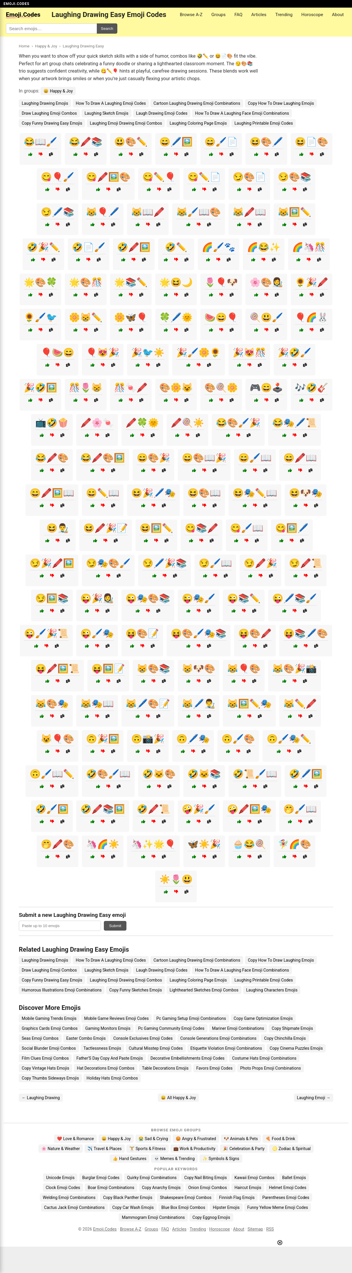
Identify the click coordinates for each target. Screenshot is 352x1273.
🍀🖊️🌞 (176, 317)
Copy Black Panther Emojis (127, 1197)
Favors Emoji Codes (214, 1068)
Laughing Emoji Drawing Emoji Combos (126, 123)
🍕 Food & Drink (280, 1138)
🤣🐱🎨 (159, 774)
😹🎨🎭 (52, 704)
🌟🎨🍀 (40, 282)
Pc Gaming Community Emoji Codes (171, 1028)
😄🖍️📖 (300, 458)
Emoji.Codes (105, 1229)
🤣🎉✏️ (43, 247)
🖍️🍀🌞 (142, 423)
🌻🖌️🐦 (40, 317)
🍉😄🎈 (221, 317)
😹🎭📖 (97, 704)
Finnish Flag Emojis (237, 1197)
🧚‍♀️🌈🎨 (294, 844)
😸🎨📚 (153, 668)
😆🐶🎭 (305, 493)
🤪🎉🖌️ (198, 809)
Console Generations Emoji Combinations (218, 1038)
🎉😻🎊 (249, 352)
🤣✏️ (176, 247)
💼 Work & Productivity (194, 1148)
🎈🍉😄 (57, 352)
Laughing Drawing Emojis (45, 103)
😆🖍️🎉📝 (105, 528)
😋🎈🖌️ (57, 177)
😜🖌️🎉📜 (46, 633)
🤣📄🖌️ (88, 247)
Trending (283, 14)
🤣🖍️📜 (153, 809)
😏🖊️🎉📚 (164, 563)
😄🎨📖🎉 (204, 458)
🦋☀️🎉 (204, 844)
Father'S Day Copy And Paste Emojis (109, 1058)
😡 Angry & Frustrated (196, 1138)
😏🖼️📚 (52, 598)
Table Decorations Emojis (165, 1068)
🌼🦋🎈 (131, 317)
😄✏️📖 (102, 493)
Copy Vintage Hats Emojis (45, 1068)
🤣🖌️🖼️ (52, 809)
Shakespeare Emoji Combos (185, 1197)
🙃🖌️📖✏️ (52, 774)
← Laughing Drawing (41, 1097)
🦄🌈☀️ (102, 844)
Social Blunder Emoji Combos (49, 1048)
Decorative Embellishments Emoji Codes (187, 1058)
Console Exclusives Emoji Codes (142, 1038)
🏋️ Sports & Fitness (147, 1148)
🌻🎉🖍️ (311, 282)
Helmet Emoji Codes (287, 1187)
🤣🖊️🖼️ (305, 774)
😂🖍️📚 (85, 142)
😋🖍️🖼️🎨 (108, 177)
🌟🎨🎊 (85, 282)
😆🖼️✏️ (156, 528)
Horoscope (312, 14)
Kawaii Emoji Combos (254, 1177)
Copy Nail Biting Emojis (205, 1177)
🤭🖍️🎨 (57, 844)
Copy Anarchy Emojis (161, 1187)
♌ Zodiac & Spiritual (291, 1148)
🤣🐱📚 (204, 774)
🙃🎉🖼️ (102, 739)
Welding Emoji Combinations (69, 1197)
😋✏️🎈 (159, 177)
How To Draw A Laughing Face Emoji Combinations (242, 113)
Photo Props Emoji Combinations (270, 1068)
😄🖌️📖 (255, 458)
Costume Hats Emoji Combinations (264, 1058)
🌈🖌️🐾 (218, 247)
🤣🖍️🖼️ (133, 247)
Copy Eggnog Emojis (211, 1217)
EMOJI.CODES (16, 4)
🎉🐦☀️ (148, 352)
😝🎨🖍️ (255, 633)
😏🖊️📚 (57, 212)
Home (24, 46)
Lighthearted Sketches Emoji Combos (204, 990)
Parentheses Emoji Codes (285, 1197)
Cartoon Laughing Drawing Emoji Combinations (196, 103)
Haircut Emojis (247, 1187)
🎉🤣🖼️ (40, 387)
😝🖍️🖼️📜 (57, 668)
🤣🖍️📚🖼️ (102, 809)
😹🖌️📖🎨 (198, 212)
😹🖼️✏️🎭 (249, 704)
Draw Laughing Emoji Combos (49, 113)
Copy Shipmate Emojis (292, 1028)
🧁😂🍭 (249, 844)
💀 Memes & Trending (174, 1158)
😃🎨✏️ (131, 142)
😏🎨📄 (249, 177)
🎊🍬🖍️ (131, 387)
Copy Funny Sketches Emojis (135, 990)
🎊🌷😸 (85, 387)
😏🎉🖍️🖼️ (52, 563)
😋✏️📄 (204, 177)
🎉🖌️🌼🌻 (198, 352)
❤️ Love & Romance (75, 1138)
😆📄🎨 (311, 142)
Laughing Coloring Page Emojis (198, 123)
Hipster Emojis (226, 1207)
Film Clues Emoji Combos (45, 1058)
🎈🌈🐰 (311, 317)
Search (107, 28)
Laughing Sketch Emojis (106, 113)
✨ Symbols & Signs (220, 1158)
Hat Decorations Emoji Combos (105, 1068)
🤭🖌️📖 (300, 809)
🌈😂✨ (263, 247)
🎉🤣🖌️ (294, 352)
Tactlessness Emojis (102, 1048)
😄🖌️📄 (221, 142)
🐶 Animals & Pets (241, 1138)
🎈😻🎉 (102, 352)
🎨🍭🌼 (221, 387)
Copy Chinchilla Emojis (285, 1038)
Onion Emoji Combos (207, 1187)
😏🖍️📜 (305, 563)
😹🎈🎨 (243, 668)
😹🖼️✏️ (294, 212)
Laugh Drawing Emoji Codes (161, 113)
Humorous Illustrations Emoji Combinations (61, 990)
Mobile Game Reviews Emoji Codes (116, 1018)
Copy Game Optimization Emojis (263, 1018)
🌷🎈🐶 (221, 282)
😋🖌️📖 (246, 528)
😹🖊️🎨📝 (148, 704)
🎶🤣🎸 (311, 387)
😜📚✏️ (243, 598)
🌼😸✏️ (85, 317)
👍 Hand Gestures (129, 1158)
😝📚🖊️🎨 (305, 633)
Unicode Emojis (60, 1177)
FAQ (238, 14)
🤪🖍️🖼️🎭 (249, 809)
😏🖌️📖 (215, 563)
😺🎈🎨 (57, 739)
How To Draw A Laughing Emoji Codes (111, 103)
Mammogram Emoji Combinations (153, 1217)
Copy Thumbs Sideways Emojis (50, 1078)
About (338, 14)
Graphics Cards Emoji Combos (50, 1028)
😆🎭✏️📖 (255, 493)
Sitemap (255, 1229)
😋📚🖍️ (201, 528)
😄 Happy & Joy (58, 91)
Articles (259, 14)
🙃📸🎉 (148, 739)
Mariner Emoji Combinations (238, 1028)
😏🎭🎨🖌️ (108, 563)
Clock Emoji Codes (63, 1187)
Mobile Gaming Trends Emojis (49, 1018)
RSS (270, 1229)
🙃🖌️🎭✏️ (289, 739)
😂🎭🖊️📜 (294, 423)
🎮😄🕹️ (266, 387)
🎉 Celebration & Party (244, 1148)
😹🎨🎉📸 (294, 668)
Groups (218, 14)
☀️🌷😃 (176, 879)
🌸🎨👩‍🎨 (266, 282)
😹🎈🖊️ (102, 212)
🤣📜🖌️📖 (255, 774)
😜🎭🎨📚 (148, 598)
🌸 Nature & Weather (60, 1148)
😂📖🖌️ (40, 142)
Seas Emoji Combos (40, 1038)
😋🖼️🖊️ (292, 528)
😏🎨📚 (294, 177)
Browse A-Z (191, 14)
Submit (115, 926)
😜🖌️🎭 (97, 633)
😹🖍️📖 (249, 212)
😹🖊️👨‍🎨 (198, 704)
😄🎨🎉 (153, 458)
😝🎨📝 (142, 633)
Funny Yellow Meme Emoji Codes (277, 1207)
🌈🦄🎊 (309, 247)
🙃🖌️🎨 (238, 739)
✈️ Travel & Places (104, 1148)
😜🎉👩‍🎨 (97, 598)
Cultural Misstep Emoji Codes (156, 1048)
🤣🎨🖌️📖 (108, 774)
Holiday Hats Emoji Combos (112, 1078)
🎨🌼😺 (176, 387)
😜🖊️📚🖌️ (294, 598)
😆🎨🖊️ (266, 142)
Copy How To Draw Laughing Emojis (281, 103)
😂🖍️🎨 (52, 458)
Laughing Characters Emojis (271, 990)
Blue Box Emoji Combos (183, 1207)
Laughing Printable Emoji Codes (263, 123)
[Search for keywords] (51, 28)
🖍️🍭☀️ (187, 423)
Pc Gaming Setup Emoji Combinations (191, 1018)
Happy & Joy (46, 46)
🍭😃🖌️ (266, 317)
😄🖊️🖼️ (176, 142)
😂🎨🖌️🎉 (238, 423)
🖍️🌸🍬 (97, 423)
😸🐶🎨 (198, 668)
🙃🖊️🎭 (193, 739)
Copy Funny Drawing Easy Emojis (52, 123)
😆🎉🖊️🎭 (153, 493)
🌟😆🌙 (176, 282)
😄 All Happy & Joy (178, 1097)
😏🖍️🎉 (260, 563)
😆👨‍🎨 (57, 528)
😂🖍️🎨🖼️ (102, 458)
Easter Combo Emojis (86, 1038)
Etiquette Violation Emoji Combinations (226, 1048)
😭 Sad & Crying (153, 1138)
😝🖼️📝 (108, 668)
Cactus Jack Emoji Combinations (74, 1207)
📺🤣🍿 (52, 423)
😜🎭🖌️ (198, 598)
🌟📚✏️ (131, 282)
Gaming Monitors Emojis (108, 1028)
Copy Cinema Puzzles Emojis (296, 1048)
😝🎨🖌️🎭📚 (198, 633)
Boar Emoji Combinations (111, 1187)
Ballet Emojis (294, 1177)
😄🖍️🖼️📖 (52, 493)
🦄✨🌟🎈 (153, 844)
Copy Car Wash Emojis (133, 1207)
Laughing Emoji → (313, 1097)
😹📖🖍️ (148, 212)
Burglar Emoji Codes (100, 1177)
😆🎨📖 (204, 493)
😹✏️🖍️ (300, 704)
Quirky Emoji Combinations (152, 1177)
